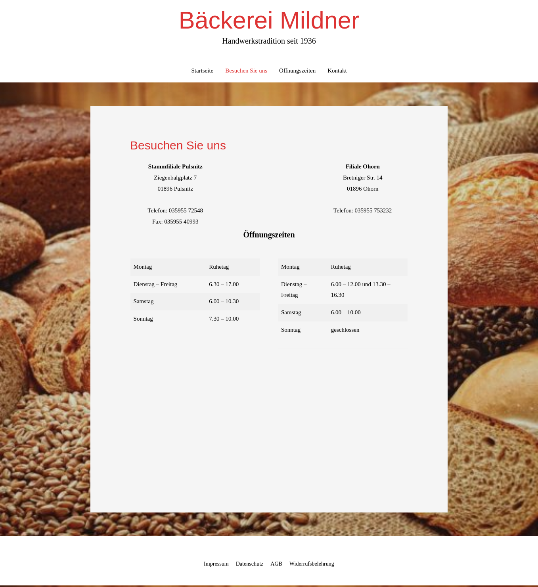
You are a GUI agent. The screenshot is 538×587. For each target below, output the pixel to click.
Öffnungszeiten (297, 72)
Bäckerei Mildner (269, 21)
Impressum (213, 565)
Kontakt (337, 72)
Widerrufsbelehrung (314, 565)
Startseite (202, 72)
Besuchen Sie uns (246, 72)
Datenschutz (248, 565)
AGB (276, 565)
